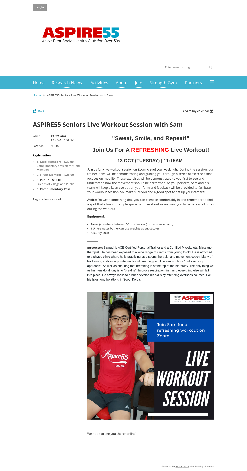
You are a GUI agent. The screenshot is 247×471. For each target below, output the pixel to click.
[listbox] (198, 111)
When (36, 136)
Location (38, 146)
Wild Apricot (182, 466)
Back (41, 111)
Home (37, 95)
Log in (40, 7)
